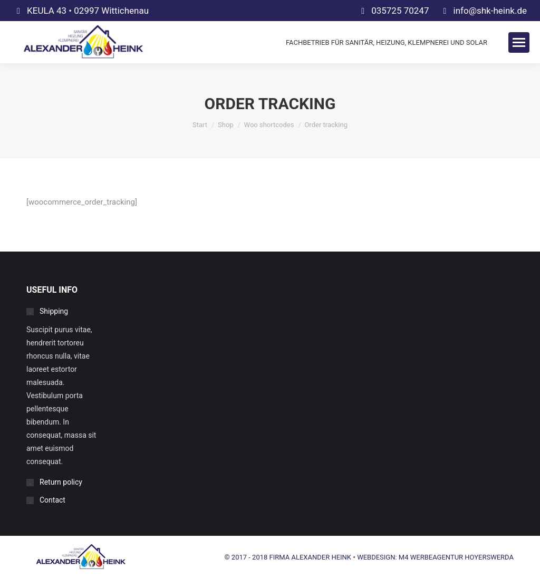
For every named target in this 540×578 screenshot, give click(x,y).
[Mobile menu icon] (518, 42)
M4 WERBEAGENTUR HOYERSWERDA (456, 557)
